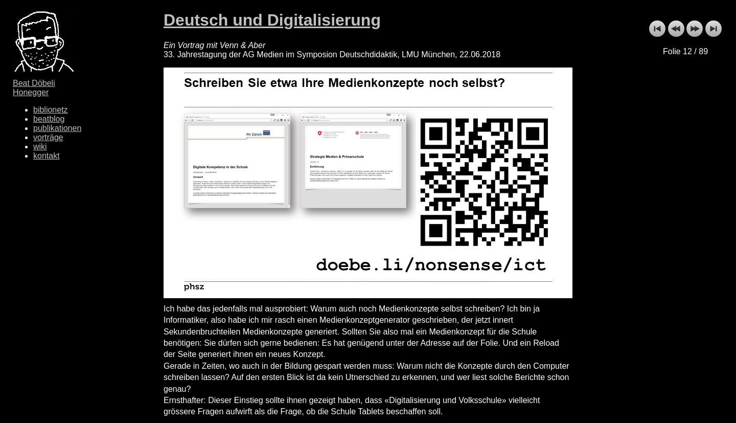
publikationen (57, 128)
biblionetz (50, 109)
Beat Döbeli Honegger (34, 88)
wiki (40, 146)
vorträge (48, 137)
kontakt (46, 155)
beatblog (48, 119)
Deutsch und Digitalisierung (272, 20)
